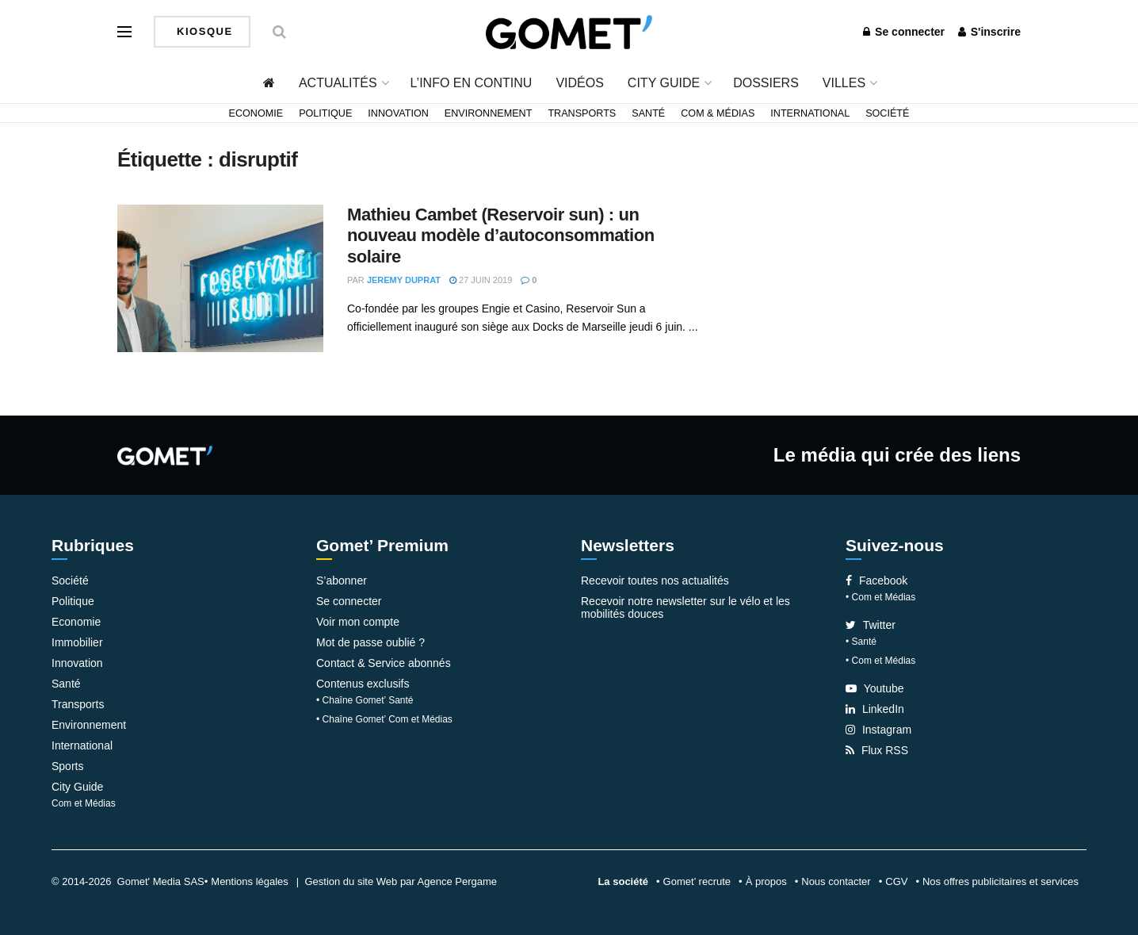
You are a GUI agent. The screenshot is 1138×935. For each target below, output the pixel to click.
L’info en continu (472, 83)
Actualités (338, 83)
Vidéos (579, 83)
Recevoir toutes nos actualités (655, 580)
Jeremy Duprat (404, 280)
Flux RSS (877, 750)
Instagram (878, 729)
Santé (648, 113)
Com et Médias (84, 803)
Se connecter (904, 31)
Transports (582, 113)
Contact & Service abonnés (383, 663)
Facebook (876, 580)
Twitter (871, 625)
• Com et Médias (880, 597)
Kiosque (203, 31)
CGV (896, 881)
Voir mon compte (357, 621)
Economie (256, 113)
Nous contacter (835, 881)
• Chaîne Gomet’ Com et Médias (384, 719)
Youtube (875, 688)
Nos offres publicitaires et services (1000, 881)
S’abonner (341, 580)
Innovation (398, 113)
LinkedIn (875, 709)
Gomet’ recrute (697, 881)
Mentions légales (249, 881)
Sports (67, 766)
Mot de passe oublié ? (370, 642)
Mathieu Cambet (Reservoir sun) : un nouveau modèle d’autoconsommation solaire (501, 235)
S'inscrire (989, 31)
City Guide (664, 83)
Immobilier (77, 642)
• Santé (861, 641)
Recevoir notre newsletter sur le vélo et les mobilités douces (685, 607)
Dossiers (766, 83)
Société (887, 113)
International (810, 113)
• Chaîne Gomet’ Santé (365, 700)
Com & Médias (717, 113)
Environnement (489, 113)
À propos (766, 881)
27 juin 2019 (480, 280)
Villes (844, 83)
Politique (325, 113)
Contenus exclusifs (363, 683)
